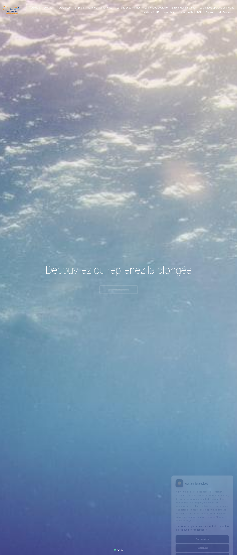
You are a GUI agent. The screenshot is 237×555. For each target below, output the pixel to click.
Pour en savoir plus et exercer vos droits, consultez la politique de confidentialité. (202, 515)
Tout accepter (202, 543)
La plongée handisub (183, 7)
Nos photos (170, 12)
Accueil (35, 7)
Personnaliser (202, 525)
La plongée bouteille (156, 7)
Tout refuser (202, 534)
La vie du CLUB (150, 12)
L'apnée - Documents (100, 7)
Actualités (65, 7)
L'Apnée (79, 7)
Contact (210, 12)
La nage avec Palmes (128, 7)
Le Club (48, 7)
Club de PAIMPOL (191, 12)
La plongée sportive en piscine (217, 7)
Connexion (226, 12)
